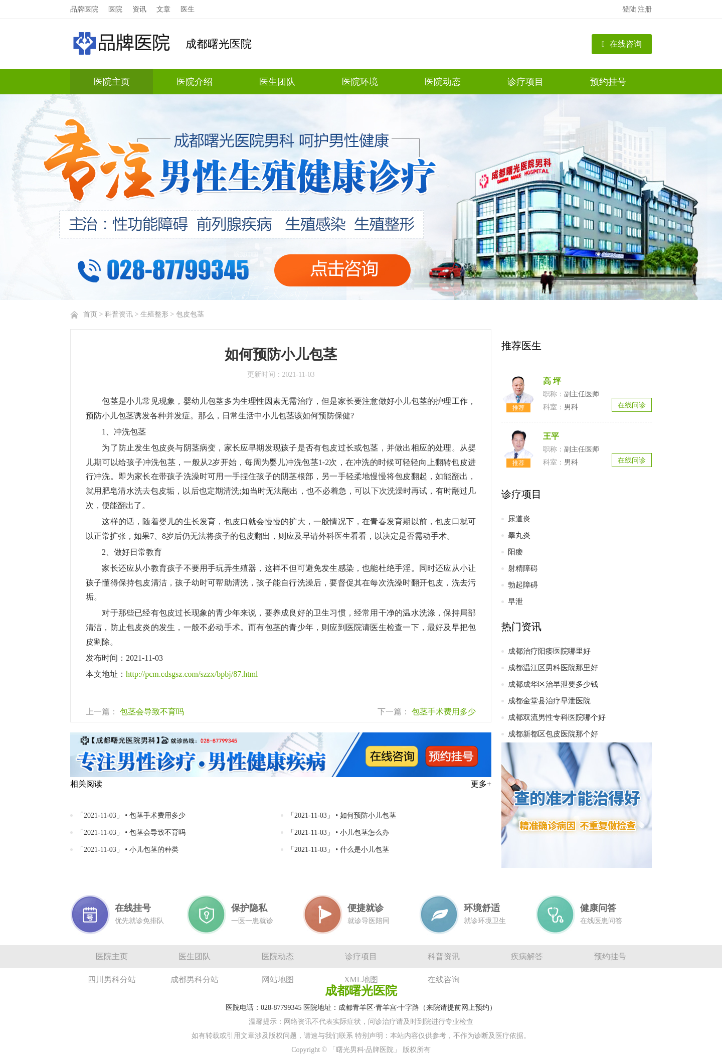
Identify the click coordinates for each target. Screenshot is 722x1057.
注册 (645, 9)
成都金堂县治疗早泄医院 (549, 701)
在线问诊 (632, 405)
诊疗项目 (525, 82)
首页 (90, 314)
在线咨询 (622, 44)
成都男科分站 (194, 979)
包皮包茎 (190, 314)
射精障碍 (523, 568)
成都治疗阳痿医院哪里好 (549, 651)
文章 (163, 9)
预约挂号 (608, 82)
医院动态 (443, 82)
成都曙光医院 (219, 44)
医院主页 (112, 82)
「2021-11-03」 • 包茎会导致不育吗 (131, 832)
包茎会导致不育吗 (152, 711)
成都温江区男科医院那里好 (553, 668)
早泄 (515, 601)
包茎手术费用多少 (444, 711)
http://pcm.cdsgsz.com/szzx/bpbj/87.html (192, 674)
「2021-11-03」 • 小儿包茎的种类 (127, 849)
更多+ (481, 784)
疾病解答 (527, 956)
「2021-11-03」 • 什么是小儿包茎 (338, 849)
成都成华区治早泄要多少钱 (553, 684)
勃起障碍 (523, 585)
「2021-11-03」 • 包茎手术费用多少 (131, 815)
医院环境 (360, 82)
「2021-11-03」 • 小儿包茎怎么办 (338, 832)
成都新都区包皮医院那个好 (553, 734)
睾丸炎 (519, 535)
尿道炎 (519, 519)
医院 (115, 9)
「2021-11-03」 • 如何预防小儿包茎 (341, 815)
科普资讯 (119, 314)
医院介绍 (194, 82)
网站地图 (278, 979)
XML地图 (361, 979)
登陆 (629, 9)
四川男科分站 (112, 979)
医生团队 (277, 82)
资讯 (139, 9)
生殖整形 (154, 314)
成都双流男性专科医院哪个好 (557, 717)
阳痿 (515, 552)
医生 (187, 9)
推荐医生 (521, 345)
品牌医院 (84, 9)
